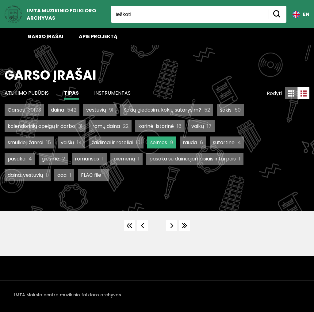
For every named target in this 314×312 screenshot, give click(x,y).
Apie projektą (98, 36)
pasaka (20, 158)
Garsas (24, 109)
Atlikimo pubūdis (27, 93)
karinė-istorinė (160, 126)
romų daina (110, 126)
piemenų (126, 158)
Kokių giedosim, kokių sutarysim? (166, 109)
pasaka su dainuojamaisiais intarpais (194, 158)
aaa (64, 175)
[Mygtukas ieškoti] (277, 14)
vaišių (71, 142)
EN (301, 14)
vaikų (201, 126)
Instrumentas (112, 93)
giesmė (53, 158)
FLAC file (93, 175)
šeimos (161, 142)
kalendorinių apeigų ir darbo (45, 126)
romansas (89, 158)
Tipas (71, 93)
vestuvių (99, 109)
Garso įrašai (45, 36)
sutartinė (227, 142)
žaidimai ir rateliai (116, 142)
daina (63, 109)
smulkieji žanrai (29, 142)
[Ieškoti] (190, 14)
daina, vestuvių (28, 175)
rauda (193, 142)
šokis (230, 109)
